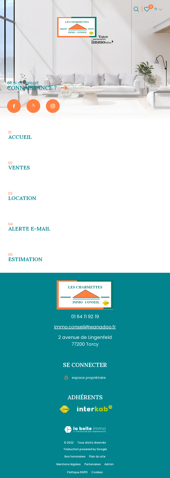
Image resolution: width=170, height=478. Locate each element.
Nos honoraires (74, 456)
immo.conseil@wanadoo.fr (85, 327)
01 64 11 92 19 (85, 316)
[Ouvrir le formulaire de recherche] (136, 9)
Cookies (97, 472)
